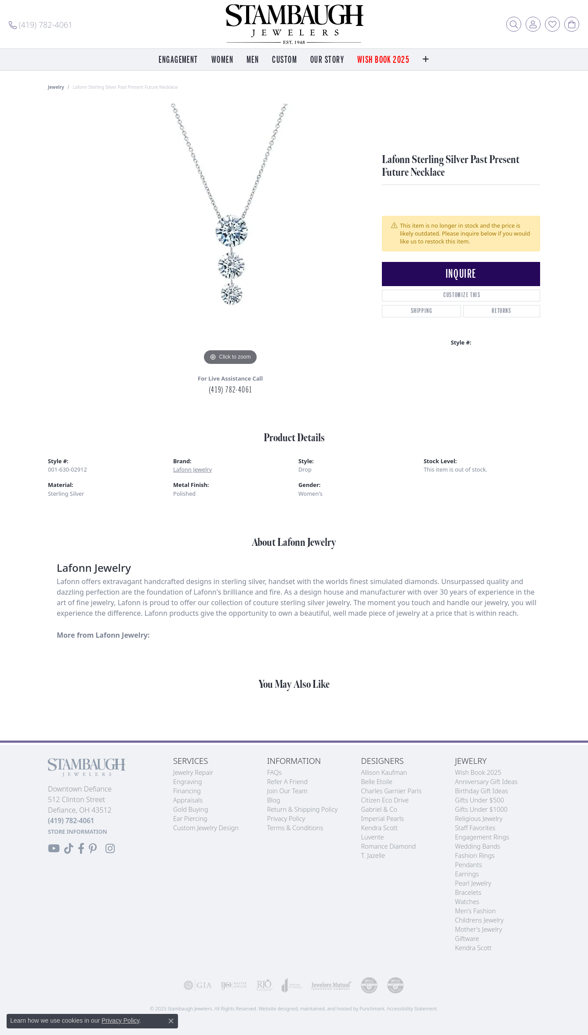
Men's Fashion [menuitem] (475, 911)
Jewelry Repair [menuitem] (193, 772)
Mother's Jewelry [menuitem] (478, 929)
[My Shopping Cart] (571, 24)
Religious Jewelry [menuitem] (478, 818)
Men (253, 60)
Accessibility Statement (412, 1008)
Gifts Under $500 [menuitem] (479, 800)
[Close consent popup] (171, 1021)
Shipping (421, 311)
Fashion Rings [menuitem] (474, 855)
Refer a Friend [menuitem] (287, 781)
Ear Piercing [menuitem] (190, 818)
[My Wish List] (552, 24)
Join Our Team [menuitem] (287, 791)
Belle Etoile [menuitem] (376, 781)
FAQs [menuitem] (274, 772)
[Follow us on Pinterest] (93, 848)
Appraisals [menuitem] (188, 800)
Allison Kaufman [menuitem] (384, 772)
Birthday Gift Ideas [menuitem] (481, 791)
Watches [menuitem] (467, 901)
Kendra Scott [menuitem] (379, 828)
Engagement (178, 60)
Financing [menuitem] (187, 791)
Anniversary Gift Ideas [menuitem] (486, 781)
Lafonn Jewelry (192, 469)
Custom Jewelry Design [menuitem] (206, 828)
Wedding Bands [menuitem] (477, 846)
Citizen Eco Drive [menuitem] (385, 800)
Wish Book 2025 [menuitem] (478, 772)
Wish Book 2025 (383, 60)
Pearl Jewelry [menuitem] (473, 883)
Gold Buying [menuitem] (190, 809)
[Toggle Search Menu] (513, 24)
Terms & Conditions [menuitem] (295, 828)
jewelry (56, 87)
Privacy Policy (120, 1020)
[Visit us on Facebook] (81, 848)
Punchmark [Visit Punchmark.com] (372, 1008)
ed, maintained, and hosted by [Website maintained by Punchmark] (325, 1008)
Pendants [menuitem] (468, 865)
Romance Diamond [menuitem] (388, 846)
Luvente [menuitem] (372, 837)
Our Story (327, 60)
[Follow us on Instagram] (110, 848)
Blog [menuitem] (273, 800)
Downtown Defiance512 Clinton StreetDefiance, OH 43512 (80, 809)
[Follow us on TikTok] (68, 848)
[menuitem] (198, 985)
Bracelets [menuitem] (468, 892)
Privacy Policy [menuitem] (286, 818)
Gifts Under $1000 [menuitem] (481, 809)
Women (222, 60)
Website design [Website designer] (275, 1008)
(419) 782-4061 (230, 390)
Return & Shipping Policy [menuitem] (302, 809)
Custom (284, 60)
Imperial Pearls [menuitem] (382, 818)
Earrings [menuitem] (467, 874)
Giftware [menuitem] (467, 938)
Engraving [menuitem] (187, 781)
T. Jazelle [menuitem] (373, 855)
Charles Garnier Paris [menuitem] (391, 791)
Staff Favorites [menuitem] (475, 828)
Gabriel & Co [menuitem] (379, 809)
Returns (501, 311)
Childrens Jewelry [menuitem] (479, 920)
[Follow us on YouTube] (54, 848)
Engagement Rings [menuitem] (482, 837)
